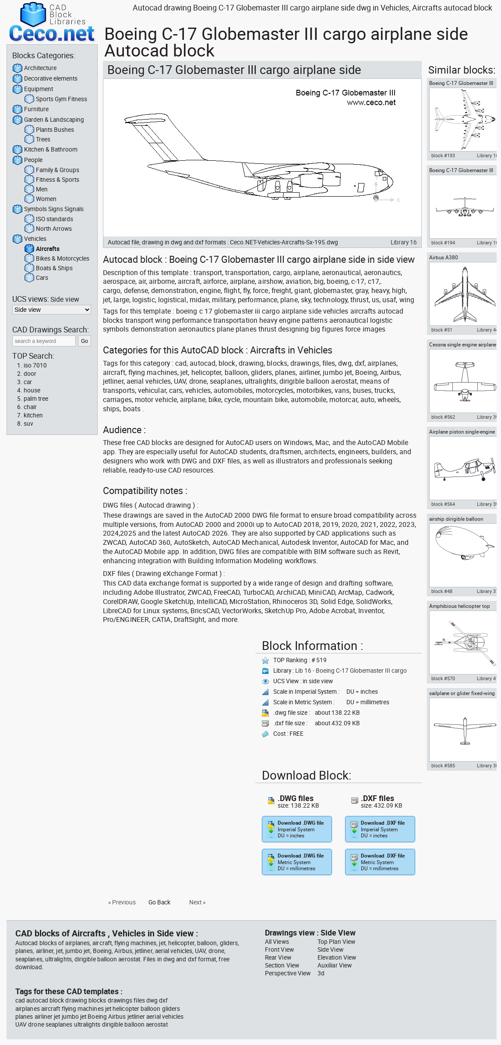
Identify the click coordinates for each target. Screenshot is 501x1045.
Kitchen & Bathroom (45, 150)
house (32, 390)
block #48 (441, 591)
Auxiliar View (335, 965)
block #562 (443, 417)
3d (321, 973)
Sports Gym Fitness (55, 99)
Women (40, 199)
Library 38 (487, 766)
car (28, 382)
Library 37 (487, 591)
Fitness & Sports (51, 180)
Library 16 (404, 242)
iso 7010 (35, 365)
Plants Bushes (49, 130)
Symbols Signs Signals (48, 209)
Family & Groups (51, 170)
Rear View (278, 957)
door (30, 374)
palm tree (36, 398)
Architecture (34, 68)
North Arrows (48, 229)
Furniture (30, 109)
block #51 (441, 330)
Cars (36, 278)
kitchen (33, 415)
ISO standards (48, 219)
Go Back (159, 902)
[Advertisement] (176, 697)
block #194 (443, 243)
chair (30, 407)
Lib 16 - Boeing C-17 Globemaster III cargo (351, 670)
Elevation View (337, 957)
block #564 (443, 504)
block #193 (443, 155)
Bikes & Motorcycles (56, 259)
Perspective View (287, 973)
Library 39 (487, 417)
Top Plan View (336, 942)
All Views (277, 942)
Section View (282, 965)
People (27, 160)
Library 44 (487, 330)
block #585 (443, 766)
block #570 (443, 678)
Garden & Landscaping (48, 120)
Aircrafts (42, 249)
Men (36, 189)
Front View (279, 949)
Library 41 (487, 678)
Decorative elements (45, 79)
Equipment (32, 89)
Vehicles (29, 239)
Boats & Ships (48, 268)
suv (28, 423)
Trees (37, 140)
